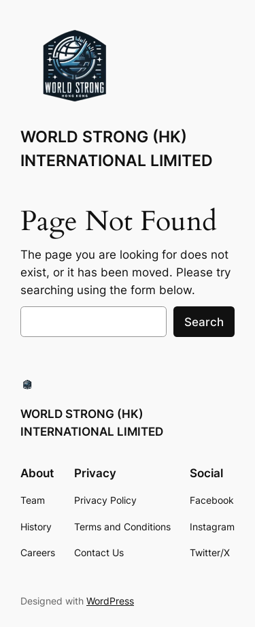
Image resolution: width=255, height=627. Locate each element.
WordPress (110, 601)
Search (204, 322)
